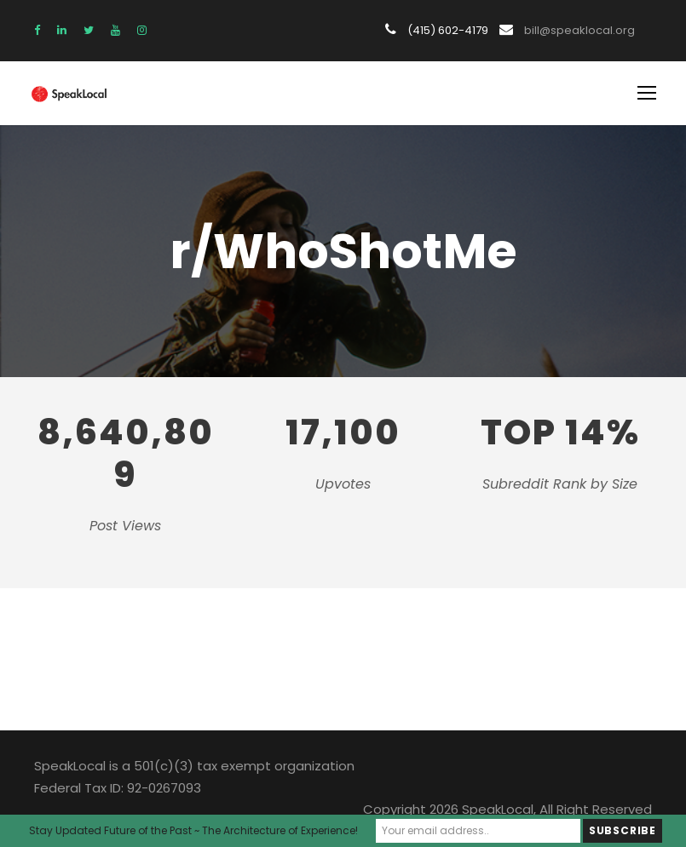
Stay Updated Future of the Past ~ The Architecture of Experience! (196, 830)
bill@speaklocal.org (581, 30)
